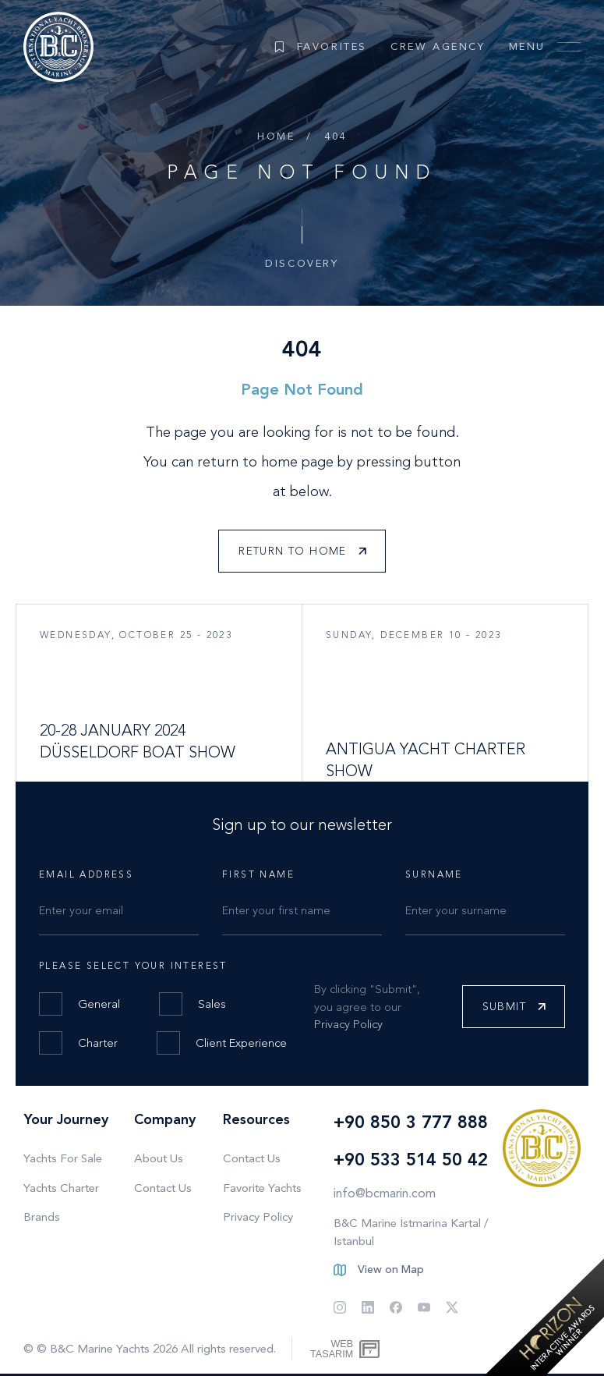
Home (276, 136)
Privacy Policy (348, 1024)
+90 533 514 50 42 (411, 1159)
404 (335, 136)
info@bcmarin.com (385, 1193)
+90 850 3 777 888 (411, 1122)
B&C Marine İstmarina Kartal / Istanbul (411, 1232)
